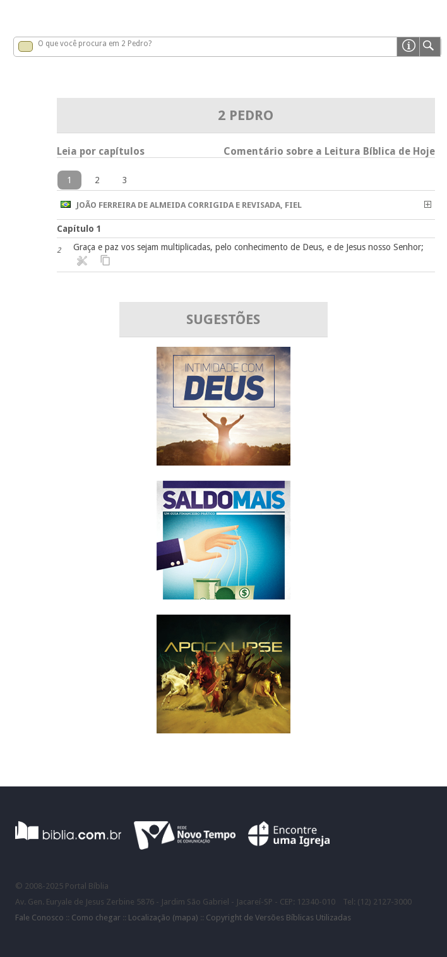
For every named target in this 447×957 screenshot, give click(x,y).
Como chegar (96, 917)
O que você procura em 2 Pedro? (95, 43)
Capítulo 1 (79, 229)
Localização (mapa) (163, 917)
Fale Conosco (39, 917)
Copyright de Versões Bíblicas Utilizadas (278, 917)
